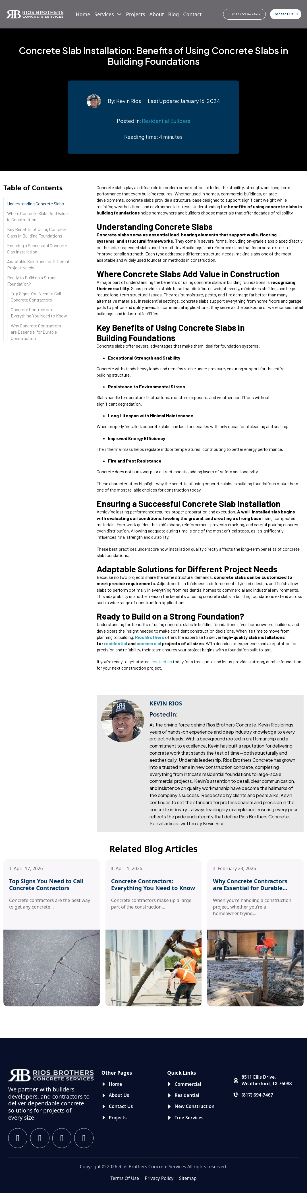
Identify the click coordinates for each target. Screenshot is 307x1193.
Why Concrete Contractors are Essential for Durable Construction (36, 332)
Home (83, 14)
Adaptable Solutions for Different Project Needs (38, 264)
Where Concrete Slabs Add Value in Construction (37, 216)
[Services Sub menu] (119, 14)
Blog (173, 14)
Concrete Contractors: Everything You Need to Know (39, 312)
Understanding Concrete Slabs (35, 203)
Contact (192, 14)
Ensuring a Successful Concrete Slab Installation (37, 248)
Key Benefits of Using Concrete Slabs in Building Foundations (37, 232)
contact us (162, 661)
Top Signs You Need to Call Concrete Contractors (36, 296)
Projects (135, 14)
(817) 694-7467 (244, 14)
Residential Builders (166, 120)
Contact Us (285, 14)
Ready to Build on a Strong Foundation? (32, 280)
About (156, 14)
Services (104, 14)
